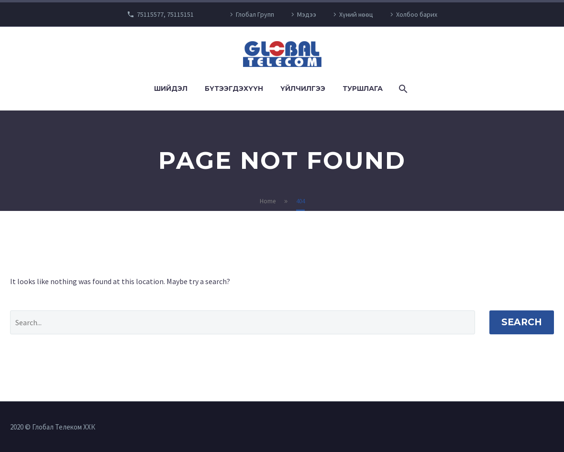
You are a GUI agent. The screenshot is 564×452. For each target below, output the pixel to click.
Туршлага (363, 88)
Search (521, 322)
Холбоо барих (416, 14)
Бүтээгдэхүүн (234, 88)
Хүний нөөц (356, 14)
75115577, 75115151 (165, 14)
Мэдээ (306, 14)
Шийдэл (171, 88)
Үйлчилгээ (302, 88)
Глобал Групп (255, 14)
